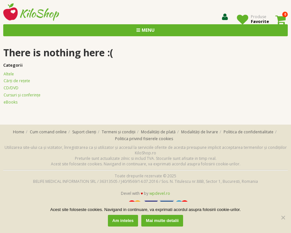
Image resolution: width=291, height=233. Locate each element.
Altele (9, 74)
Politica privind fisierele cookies (144, 138)
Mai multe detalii (162, 220)
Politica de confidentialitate (249, 132)
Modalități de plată (158, 132)
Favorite (260, 21)
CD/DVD (11, 88)
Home (18, 132)
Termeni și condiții (118, 132)
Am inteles (123, 220)
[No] (283, 217)
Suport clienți (84, 132)
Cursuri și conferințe (22, 95)
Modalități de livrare (199, 132)
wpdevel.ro (159, 193)
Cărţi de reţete (17, 80)
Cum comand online (48, 132)
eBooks (10, 102)
